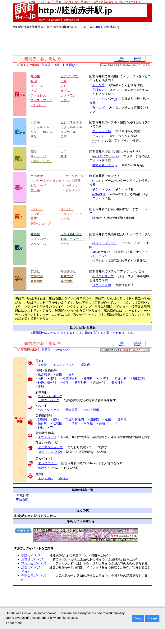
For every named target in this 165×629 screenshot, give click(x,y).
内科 (41, 378)
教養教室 (37, 276)
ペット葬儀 (91, 409)
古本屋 (65, 218)
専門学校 (67, 281)
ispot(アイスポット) (105, 156)
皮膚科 (88, 378)
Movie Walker (101, 251)
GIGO (96, 180)
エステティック (64, 365)
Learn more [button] (14, 623)
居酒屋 (35, 76)
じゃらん (98, 136)
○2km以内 (136, 65)
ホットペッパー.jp (104, 98)
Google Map (45, 478)
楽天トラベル (101, 131)
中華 (64, 81)
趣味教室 (67, 276)
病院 (59, 374)
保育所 (42, 423)
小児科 (103, 378)
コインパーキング (50, 396)
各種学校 (37, 281)
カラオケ (37, 175)
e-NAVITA (99, 194)
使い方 (42, 20)
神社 (41, 427)
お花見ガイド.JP (32, 559)
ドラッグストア (71, 213)
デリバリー (38, 105)
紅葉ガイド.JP (30, 567)
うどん (65, 90)
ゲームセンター (76, 175)
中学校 (88, 423)
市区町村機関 (74, 419)
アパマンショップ (50, 447)
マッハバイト (47, 463)
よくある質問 (54, 20)
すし (64, 85)
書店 (34, 218)
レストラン (68, 95)
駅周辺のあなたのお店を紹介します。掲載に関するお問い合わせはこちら (83, 332)
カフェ (65, 100)
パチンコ (71, 185)
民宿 (64, 136)
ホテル (35, 122)
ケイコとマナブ (103, 276)
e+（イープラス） (104, 243)
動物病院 (71, 409)
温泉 (64, 151)
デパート (37, 209)
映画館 (35, 234)
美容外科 (117, 382)
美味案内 (98, 90)
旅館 (34, 136)
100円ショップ (41, 223)
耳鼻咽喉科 (70, 378)
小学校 (73, 423)
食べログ (98, 107)
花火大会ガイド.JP (33, 563)
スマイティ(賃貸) (50, 452)
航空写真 (137, 58)
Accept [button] (152, 618)
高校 (102, 423)
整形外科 (81, 382)
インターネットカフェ (46, 180)
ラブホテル (68, 132)
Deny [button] (137, 618)
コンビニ (37, 213)
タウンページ (47, 437)
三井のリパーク (48, 400)
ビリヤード (38, 185)
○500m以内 (126, 65)
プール (35, 190)
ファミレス (38, 95)
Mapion (63, 478)
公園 (108, 419)
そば (34, 90)
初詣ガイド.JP (30, 555)
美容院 (42, 365)
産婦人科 (120, 378)
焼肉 (34, 81)
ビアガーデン (70, 76)
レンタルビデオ (71, 234)
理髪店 (85, 365)
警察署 (122, 419)
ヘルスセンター (41, 161)
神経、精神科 (47, 382)
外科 (65, 382)
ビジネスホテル (71, 122)
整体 (64, 156)
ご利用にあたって (71, 20)
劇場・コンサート (73, 239)
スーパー (67, 209)
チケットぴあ (101, 189)
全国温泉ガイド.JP (33, 575)
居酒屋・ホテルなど (55, 349)
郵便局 (42, 419)
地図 (122, 58)
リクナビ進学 (101, 285)
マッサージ (38, 156)
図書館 (94, 419)
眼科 (53, 378)
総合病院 (44, 374)
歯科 (71, 374)
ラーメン (37, 85)
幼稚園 (57, 423)
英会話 (35, 271)
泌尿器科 (139, 378)
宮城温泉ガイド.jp (104, 165)
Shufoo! (97, 218)
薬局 (41, 386)
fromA (42, 468)
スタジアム (38, 243)
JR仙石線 (102, 27)
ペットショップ (48, 409)
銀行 (56, 419)
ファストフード (41, 100)
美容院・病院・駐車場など (59, 65)
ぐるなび (98, 85)
